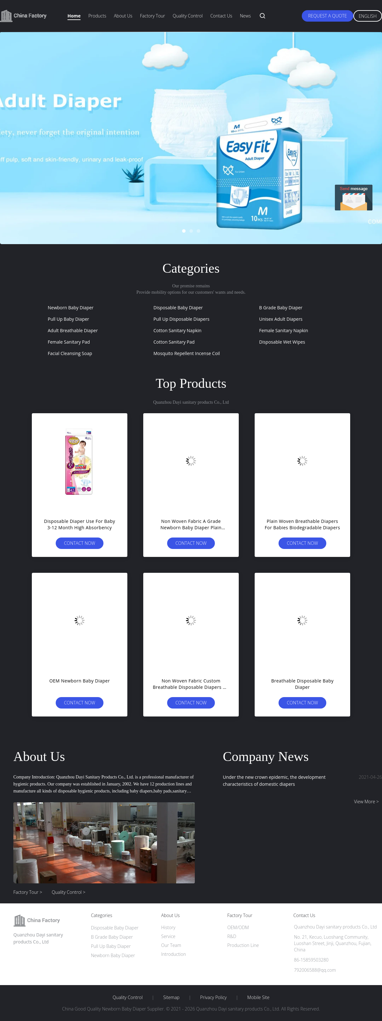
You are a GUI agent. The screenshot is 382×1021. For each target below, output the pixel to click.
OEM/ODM (238, 927)
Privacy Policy (213, 997)
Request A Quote (327, 16)
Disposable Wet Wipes (282, 342)
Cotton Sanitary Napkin (177, 330)
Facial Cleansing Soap (70, 353)
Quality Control (188, 16)
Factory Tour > (27, 892)
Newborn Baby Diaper (71, 308)
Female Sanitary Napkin (283, 330)
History (168, 927)
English (368, 16)
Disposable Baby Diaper (178, 308)
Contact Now (79, 543)
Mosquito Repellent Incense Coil (186, 353)
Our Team (171, 945)
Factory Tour (152, 16)
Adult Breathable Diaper (73, 330)
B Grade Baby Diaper (280, 308)
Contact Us (221, 16)
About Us (123, 16)
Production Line (243, 945)
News (245, 16)
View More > (366, 801)
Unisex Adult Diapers (280, 319)
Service (168, 936)
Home (74, 16)
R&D (231, 936)
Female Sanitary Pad (69, 342)
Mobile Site (258, 997)
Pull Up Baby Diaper (68, 319)
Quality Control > (68, 892)
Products (97, 16)
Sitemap (171, 997)
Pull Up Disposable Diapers (181, 319)
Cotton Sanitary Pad (174, 342)
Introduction (173, 954)
